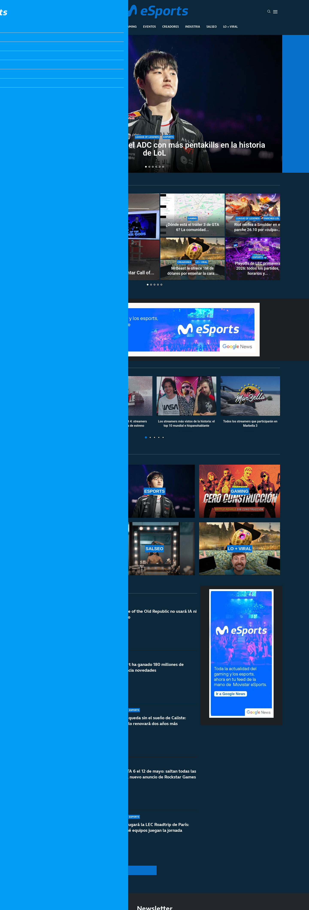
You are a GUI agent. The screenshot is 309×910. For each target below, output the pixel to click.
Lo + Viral (230, 27)
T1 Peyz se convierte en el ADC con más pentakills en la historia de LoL (154, 149)
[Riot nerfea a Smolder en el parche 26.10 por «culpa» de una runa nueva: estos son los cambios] (258, 215)
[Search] (269, 12)
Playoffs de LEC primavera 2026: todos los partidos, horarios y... (258, 268)
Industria (192, 27)
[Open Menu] (275, 12)
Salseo (211, 27)
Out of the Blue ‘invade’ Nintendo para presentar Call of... (94, 272)
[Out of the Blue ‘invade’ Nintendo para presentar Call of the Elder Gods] (94, 237)
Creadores (170, 27)
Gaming (131, 27)
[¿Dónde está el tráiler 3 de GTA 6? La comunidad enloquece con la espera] (192, 215)
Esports (112, 27)
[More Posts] (114, 870)
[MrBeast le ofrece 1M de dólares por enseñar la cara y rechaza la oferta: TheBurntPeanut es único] (192, 258)
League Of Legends (85, 27)
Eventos (149, 27)
